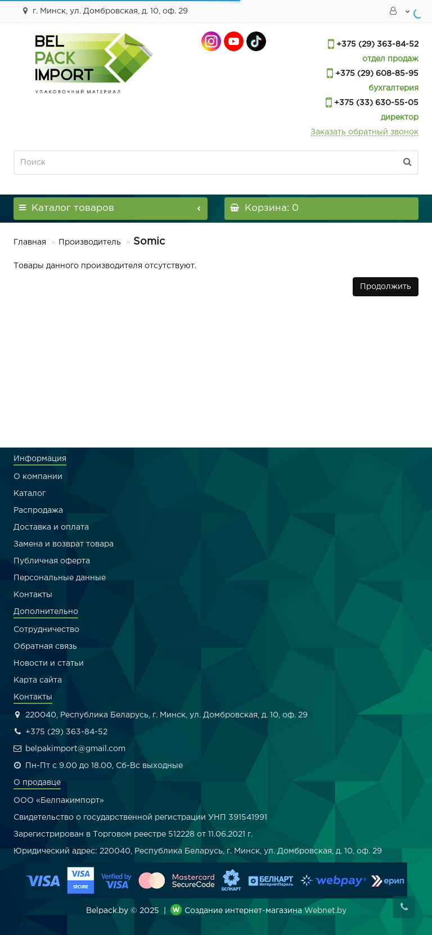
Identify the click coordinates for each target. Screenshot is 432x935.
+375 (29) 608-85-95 (375, 73)
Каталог (30, 493)
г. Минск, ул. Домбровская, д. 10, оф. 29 (103, 11)
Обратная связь (45, 646)
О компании (38, 476)
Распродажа (38, 510)
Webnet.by (325, 910)
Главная (30, 242)
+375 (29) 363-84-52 (376, 44)
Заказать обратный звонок (364, 132)
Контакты (33, 594)
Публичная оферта (52, 561)
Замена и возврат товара (64, 544)
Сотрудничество (46, 629)
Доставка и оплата (51, 527)
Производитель (89, 242)
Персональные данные (60, 578)
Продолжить (385, 286)
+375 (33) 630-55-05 (375, 103)
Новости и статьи (49, 663)
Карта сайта (38, 680)
